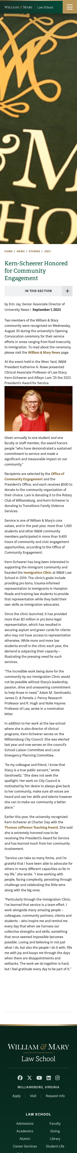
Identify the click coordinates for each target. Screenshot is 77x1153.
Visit (33, 1096)
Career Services (25, 1146)
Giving (55, 1131)
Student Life (55, 1146)
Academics (24, 1131)
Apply (16, 1096)
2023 (47, 251)
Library (55, 1139)
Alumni (24, 1139)
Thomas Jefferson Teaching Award (31, 827)
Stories (34, 251)
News (21, 251)
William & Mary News (44, 352)
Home (8, 251)
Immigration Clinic (38, 572)
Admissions (25, 1124)
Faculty (55, 1124)
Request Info (55, 1096)
